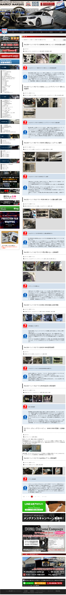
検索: (54, 39)
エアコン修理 (31, 149)
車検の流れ (4, 79)
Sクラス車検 (4, 82)
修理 (43, 51)
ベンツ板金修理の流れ (6, 130)
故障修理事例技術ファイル (7, 101)
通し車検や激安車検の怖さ (7, 76)
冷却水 (43, 311)
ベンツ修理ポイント (5, 104)
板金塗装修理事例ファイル (7, 127)
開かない (54, 258)
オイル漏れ (34, 95)
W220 (33, 354)
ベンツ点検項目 (5, 73)
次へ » (46, 496)
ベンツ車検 (3, 67)
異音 (46, 354)
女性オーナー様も (5, 167)
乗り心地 (57, 95)
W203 (30, 464)
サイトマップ (4, 153)
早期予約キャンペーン (6, 70)
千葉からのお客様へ (5, 154)
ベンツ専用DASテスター (6, 85)
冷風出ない (47, 149)
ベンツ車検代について (6, 75)
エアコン (34, 464)
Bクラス (26, 147)
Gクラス (27, 434)
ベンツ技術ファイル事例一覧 (33, 39)
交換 (41, 51)
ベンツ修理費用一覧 (5, 102)
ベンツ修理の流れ (5, 111)
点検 (51, 206)
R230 (28, 206)
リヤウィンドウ (40, 258)
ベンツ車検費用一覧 (5, 74)
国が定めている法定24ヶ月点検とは (8, 77)
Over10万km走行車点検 (6, 143)
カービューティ (5, 166)
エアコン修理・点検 (5, 108)
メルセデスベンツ (35, 51)
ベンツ (30, 436)
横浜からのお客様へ (5, 155)
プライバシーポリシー (6, 152)
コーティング (4, 165)
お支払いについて (5, 91)
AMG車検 (4, 87)
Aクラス (26, 256)
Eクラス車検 (4, 83)
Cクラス (26, 462)
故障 (51, 51)
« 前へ (24, 496)
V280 (26, 51)
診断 (51, 258)
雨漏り (36, 436)
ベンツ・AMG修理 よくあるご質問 (8, 112)
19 (42, 496)
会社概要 (3, 150)
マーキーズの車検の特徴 (6, 71)
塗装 (3, 128)
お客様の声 (4, 90)
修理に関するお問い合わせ (7, 117)
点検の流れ (4, 140)
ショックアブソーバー (41, 95)
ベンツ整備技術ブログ (6, 100)
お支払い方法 (4, 168)
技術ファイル (32, 93)
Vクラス (26, 48)
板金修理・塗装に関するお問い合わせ (9, 131)
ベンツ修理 (3, 96)
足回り (46, 392)
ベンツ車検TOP (24, 39)
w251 (30, 95)
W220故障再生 (4, 113)
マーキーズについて (5, 147)
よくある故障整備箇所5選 (6, 103)
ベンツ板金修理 (5, 125)
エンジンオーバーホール (6, 109)
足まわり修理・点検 (5, 110)
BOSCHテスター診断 (6, 86)
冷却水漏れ (46, 51)
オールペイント (5, 129)
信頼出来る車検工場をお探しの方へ (8, 78)
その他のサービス (5, 160)
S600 (26, 354)
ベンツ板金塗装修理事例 (6, 126)
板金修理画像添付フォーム (7, 116)
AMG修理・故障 (5, 105)
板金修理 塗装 (4, 121)
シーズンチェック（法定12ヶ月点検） (9, 139)
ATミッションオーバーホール (7, 107)
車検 (49, 392)
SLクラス (27, 203)
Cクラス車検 (4, 84)
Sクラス (26, 351)
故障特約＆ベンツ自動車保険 (7, 164)
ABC (26, 206)
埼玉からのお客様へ (5, 156)
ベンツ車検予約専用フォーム (7, 92)
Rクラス (26, 93)
